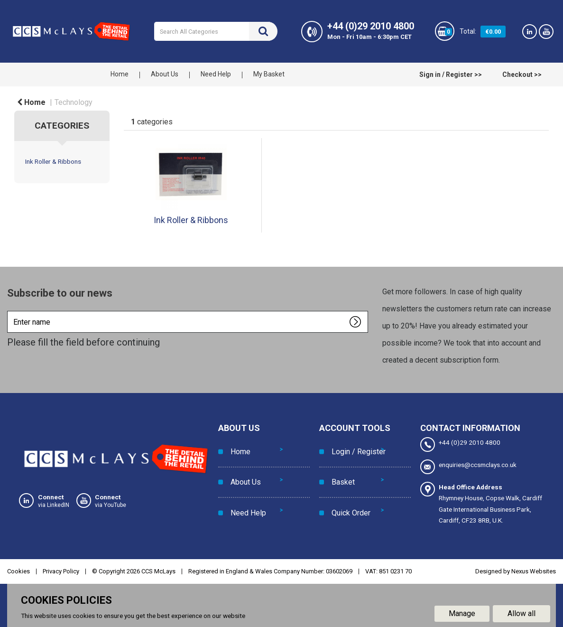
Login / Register (356, 447)
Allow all (521, 612)
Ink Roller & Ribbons (53, 161)
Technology (73, 102)
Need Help (216, 74)
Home (120, 74)
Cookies (18, 569)
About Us (164, 74)
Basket (340, 468)
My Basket (269, 74)
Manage (462, 612)
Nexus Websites (533, 569)
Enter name (9, 310)
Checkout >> (522, 74)
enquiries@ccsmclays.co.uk (468, 466)
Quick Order (348, 490)
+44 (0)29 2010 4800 (460, 444)
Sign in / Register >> (450, 74)
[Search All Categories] (215, 31)
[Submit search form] (263, 31)
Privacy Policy (61, 569)
